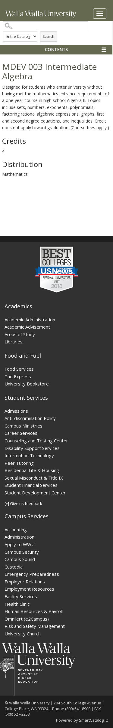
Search (48, 36)
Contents (56, 49)
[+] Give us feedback (23, 503)
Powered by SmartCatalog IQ (82, 720)
